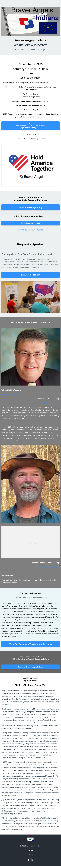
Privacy (30, 855)
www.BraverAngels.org (30, 207)
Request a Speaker (30, 274)
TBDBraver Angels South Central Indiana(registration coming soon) (30, 126)
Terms (30, 850)
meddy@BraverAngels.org (50, 403)
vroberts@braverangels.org (49, 567)
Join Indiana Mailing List (30, 223)
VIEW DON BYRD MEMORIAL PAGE (30, 230)
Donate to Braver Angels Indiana (30, 667)
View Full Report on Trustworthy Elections (30, 644)
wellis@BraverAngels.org (10, 394)
